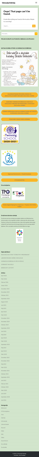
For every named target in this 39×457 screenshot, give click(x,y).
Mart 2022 (4, 367)
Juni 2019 (3, 393)
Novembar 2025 (5, 292)
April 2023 (4, 351)
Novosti (3, 427)
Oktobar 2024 (5, 324)
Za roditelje (4, 444)
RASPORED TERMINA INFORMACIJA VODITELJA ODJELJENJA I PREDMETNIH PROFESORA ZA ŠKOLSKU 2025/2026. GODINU (19, 103)
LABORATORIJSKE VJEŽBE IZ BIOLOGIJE (12, 258)
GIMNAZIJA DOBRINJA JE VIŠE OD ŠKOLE (12, 261)
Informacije (4, 421)
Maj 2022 (3, 364)
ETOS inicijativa (5, 411)
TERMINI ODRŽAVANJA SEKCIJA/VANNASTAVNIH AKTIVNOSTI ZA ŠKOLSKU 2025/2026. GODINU (19, 112)
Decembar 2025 (5, 288)
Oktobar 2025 (5, 295)
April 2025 (4, 311)
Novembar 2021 (5, 370)
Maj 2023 (3, 347)
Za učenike (4, 447)
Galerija (3, 417)
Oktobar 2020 (5, 387)
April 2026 (4, 275)
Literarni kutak (5, 424)
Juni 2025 (3, 305)
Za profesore (4, 440)
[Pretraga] (36, 33)
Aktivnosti (3, 408)
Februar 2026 (4, 282)
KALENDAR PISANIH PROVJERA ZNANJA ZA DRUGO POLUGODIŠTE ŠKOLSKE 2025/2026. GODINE (19, 95)
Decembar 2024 (5, 318)
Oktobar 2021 (5, 374)
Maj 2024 (3, 334)
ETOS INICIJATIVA (19, 180)
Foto (2, 414)
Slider (2, 431)
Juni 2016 (3, 400)
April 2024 (4, 338)
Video (2, 437)
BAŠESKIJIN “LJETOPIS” (7, 267)
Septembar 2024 (5, 328)
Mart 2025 (4, 315)
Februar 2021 (4, 383)
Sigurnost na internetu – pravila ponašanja (19, 174)
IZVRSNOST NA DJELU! (7, 264)
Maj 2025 (3, 308)
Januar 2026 (4, 285)
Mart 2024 (4, 341)
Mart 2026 (4, 279)
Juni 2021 (3, 380)
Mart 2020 (4, 390)
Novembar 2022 (5, 360)
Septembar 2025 (5, 298)
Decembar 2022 (5, 357)
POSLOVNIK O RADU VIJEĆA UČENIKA (19, 119)
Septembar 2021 (5, 377)
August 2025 (4, 302)
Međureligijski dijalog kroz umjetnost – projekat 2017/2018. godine (19, 205)
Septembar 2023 (5, 344)
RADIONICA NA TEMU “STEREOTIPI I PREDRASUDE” (15, 254)
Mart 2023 (4, 354)
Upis (2, 434)
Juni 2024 (3, 331)
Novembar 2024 (5, 321)
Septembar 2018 (5, 397)
